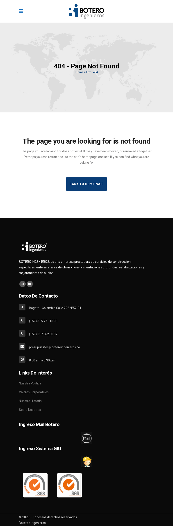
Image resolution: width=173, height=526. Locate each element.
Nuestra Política (30, 383)
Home (79, 72)
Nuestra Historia (30, 401)
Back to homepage (86, 184)
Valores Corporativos (34, 392)
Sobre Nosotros (30, 410)
